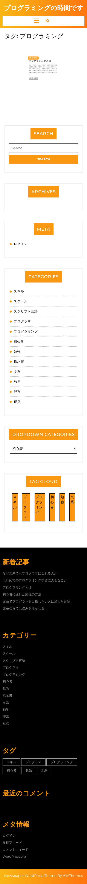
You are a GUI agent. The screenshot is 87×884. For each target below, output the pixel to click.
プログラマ (22, 321)
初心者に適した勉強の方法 (22, 594)
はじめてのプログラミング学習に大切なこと (35, 580)
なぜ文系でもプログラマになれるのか (30, 573)
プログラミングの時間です (43, 8)
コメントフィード (15, 850)
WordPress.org (14, 856)
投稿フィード (12, 842)
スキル (19, 291)
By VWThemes (70, 876)
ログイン (20, 244)
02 (38, 40)
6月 (37, 40)
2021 (40, 40)
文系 (17, 371)
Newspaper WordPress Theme (30, 876)
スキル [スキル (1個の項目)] (15, 502)
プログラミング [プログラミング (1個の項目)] (39, 505)
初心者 (19, 341)
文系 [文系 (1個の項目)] (72, 499)
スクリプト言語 (26, 311)
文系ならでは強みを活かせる (23, 608)
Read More (39, 50)
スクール (20, 301)
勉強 (17, 351)
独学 (17, 381)
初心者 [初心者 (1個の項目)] (52, 502)
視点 (17, 401)
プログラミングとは (42, 42)
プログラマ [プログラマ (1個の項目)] (25, 507)
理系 (17, 392)
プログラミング (26, 331)
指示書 (19, 361)
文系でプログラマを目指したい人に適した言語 (36, 601)
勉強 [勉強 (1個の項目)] (62, 499)
